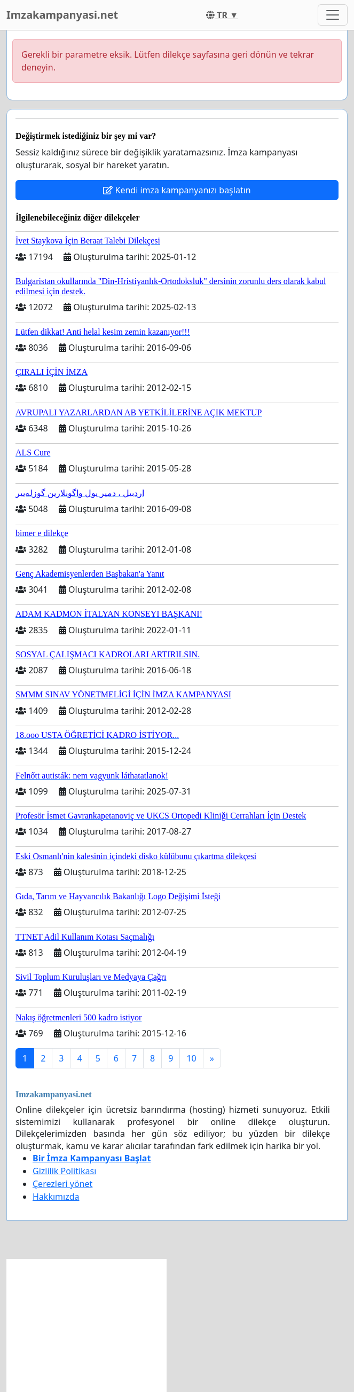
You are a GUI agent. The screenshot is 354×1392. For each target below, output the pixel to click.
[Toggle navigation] (333, 15)
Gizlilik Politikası (64, 1171)
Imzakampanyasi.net (62, 14)
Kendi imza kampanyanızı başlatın (176, 190)
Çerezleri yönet (62, 1184)
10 (191, 1058)
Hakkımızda (56, 1196)
